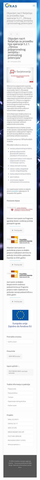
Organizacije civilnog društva (17, 401)
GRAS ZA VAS (12, 428)
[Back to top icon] (20, 459)
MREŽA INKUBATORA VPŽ (16, 432)
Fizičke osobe (12, 405)
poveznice (15, 191)
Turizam (10, 397)
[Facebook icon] (20, 470)
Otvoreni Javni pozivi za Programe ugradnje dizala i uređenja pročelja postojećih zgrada (20, 221)
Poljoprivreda (12, 389)
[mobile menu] (34, 5)
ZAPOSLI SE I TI (13, 424)
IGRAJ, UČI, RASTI (13, 419)
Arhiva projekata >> (14, 444)
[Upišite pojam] (20, 341)
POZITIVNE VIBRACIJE (14, 436)
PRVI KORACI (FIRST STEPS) (16, 440)
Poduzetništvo (12, 393)
